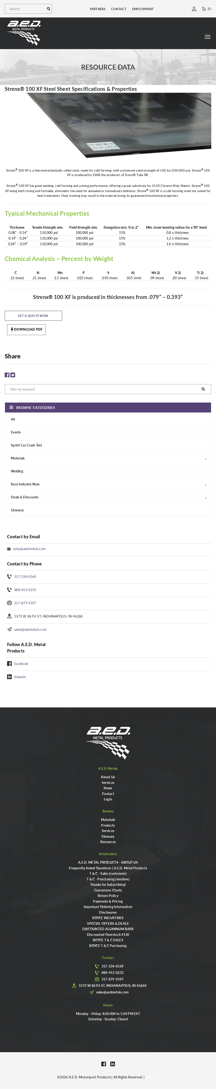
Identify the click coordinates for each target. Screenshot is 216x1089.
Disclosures (108, 912)
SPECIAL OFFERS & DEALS (108, 923)
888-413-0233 (25, 589)
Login (108, 799)
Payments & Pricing (108, 901)
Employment (143, 8)
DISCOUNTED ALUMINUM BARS (108, 928)
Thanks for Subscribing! (108, 884)
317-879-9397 (25, 603)
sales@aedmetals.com (29, 548)
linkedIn (20, 676)
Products (108, 825)
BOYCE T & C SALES (108, 940)
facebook (21, 663)
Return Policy (108, 895)
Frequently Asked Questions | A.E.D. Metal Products (108, 868)
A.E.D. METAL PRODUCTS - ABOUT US (108, 862)
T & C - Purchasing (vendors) (108, 879)
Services (108, 782)
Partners (98, 8)
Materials (108, 819)
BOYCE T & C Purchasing (108, 945)
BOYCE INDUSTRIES (107, 917)
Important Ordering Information (108, 906)
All (13, 419)
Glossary (17, 510)
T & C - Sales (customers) (108, 873)
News (108, 788)
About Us (108, 776)
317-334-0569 (25, 576)
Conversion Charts (108, 890)
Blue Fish (152, 1077)
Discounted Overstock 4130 (108, 934)
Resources (108, 841)
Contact (119, 8)
